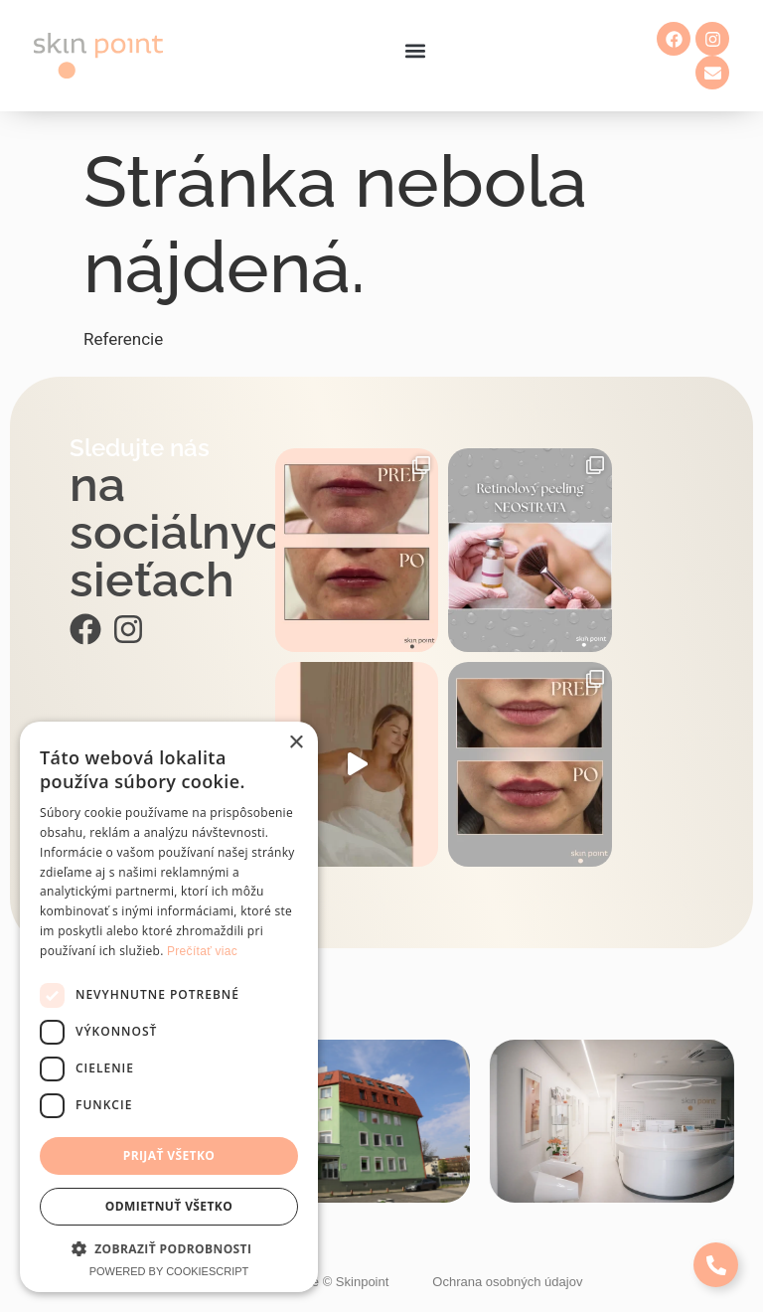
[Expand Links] (715, 1264)
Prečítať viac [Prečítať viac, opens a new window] (202, 951)
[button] (414, 51)
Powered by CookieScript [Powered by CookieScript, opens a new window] (169, 1271)
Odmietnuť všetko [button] (168, 1206)
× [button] (295, 743)
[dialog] (169, 1007)
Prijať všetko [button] (169, 1155)
